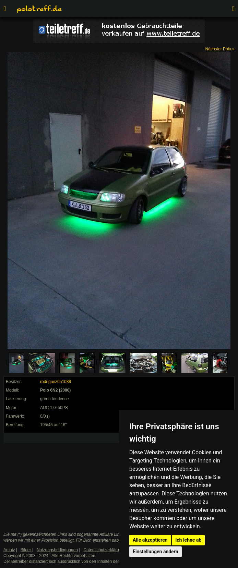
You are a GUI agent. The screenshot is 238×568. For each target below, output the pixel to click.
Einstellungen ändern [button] (155, 551)
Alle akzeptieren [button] (150, 540)
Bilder (26, 549)
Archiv (9, 549)
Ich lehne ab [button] (188, 540)
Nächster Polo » (220, 49)
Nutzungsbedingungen (57, 549)
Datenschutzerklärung (104, 549)
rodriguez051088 (55, 381)
